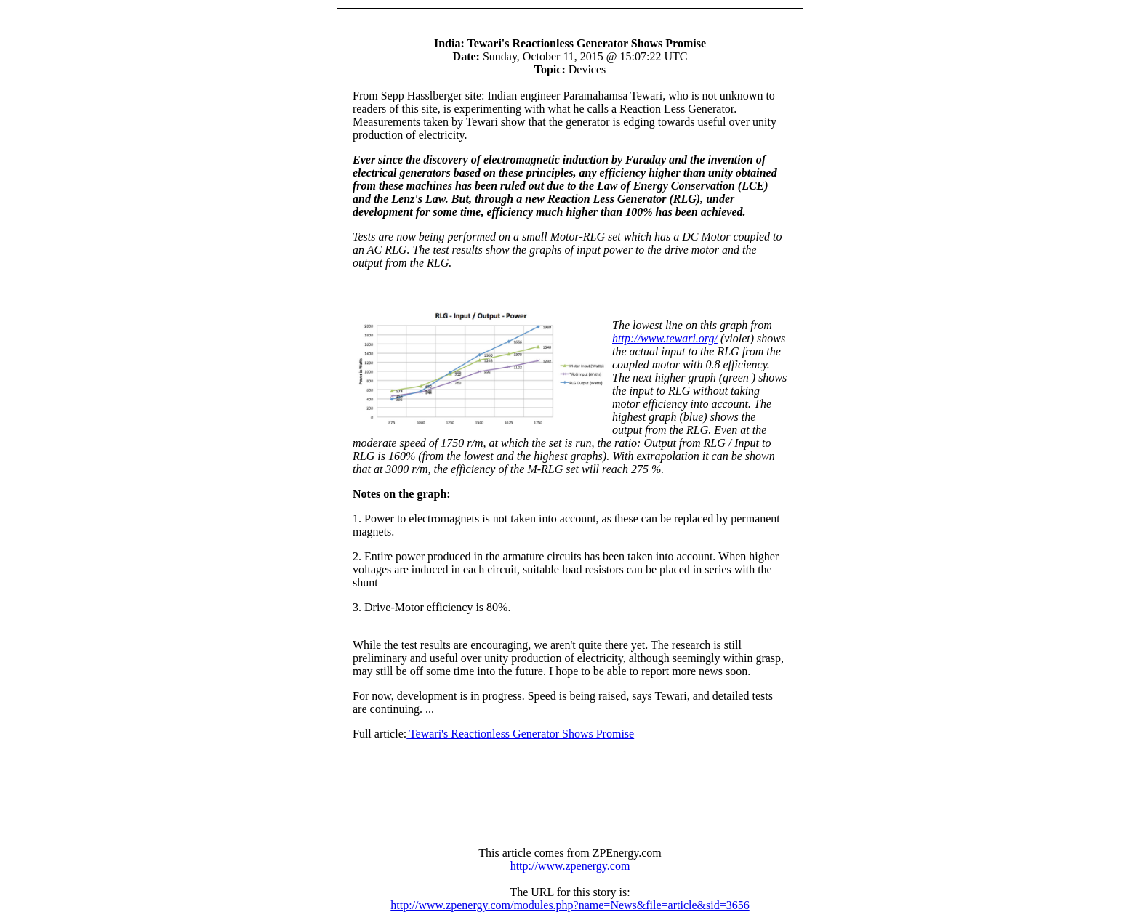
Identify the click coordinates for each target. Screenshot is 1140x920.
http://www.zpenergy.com (570, 866)
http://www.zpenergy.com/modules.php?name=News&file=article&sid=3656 (569, 905)
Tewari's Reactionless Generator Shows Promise (520, 733)
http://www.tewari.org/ (665, 338)
